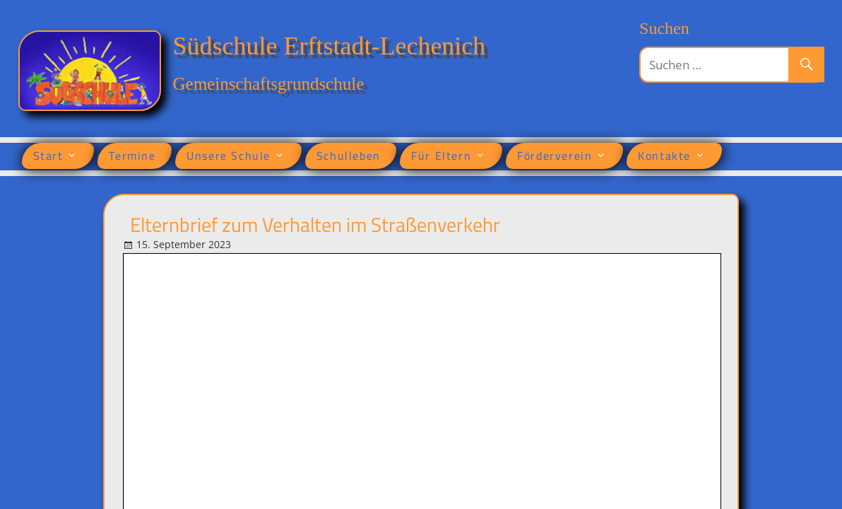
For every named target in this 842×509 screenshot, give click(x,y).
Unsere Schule (228, 155)
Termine (132, 155)
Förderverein (554, 155)
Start (48, 155)
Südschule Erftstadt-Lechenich (329, 46)
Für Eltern (441, 155)
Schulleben (348, 155)
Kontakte (664, 155)
